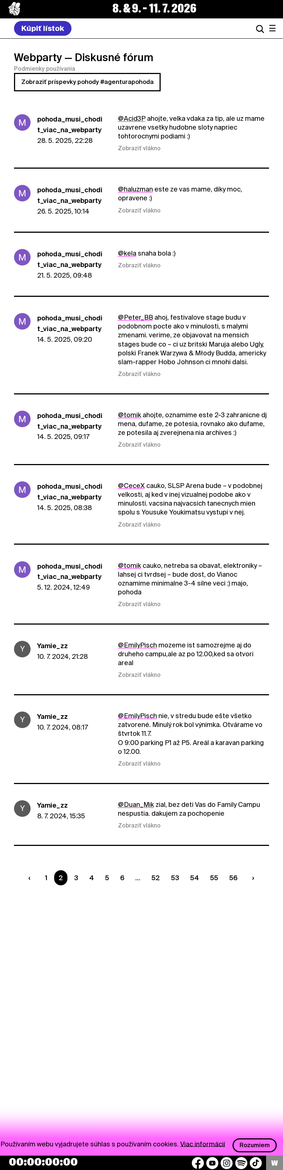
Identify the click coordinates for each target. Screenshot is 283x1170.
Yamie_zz (52, 646)
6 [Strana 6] (122, 878)
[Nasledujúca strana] (251, 877)
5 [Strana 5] (107, 878)
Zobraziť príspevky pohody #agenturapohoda (87, 81)
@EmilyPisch (137, 645)
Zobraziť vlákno (139, 148)
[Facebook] (198, 1163)
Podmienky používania (44, 69)
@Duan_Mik (136, 804)
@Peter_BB (135, 317)
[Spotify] (241, 1163)
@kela (127, 253)
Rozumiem (255, 1145)
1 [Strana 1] (46, 878)
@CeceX (131, 485)
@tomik (129, 415)
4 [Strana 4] (91, 878)
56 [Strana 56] (233, 878)
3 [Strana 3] (76, 878)
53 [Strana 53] (175, 878)
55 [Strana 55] (214, 878)
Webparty (38, 57)
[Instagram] (226, 1163)
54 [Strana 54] (194, 878)
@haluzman (135, 189)
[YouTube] (212, 1163)
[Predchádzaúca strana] (31, 877)
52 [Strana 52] (155, 878)
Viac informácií (202, 1144)
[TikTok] (255, 1163)
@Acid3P (132, 118)
